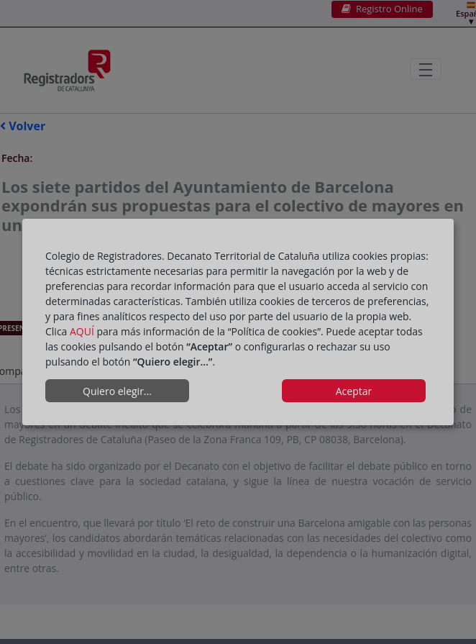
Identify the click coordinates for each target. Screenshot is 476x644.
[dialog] (238, 322)
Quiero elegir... (117, 391)
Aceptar (354, 391)
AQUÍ (82, 331)
